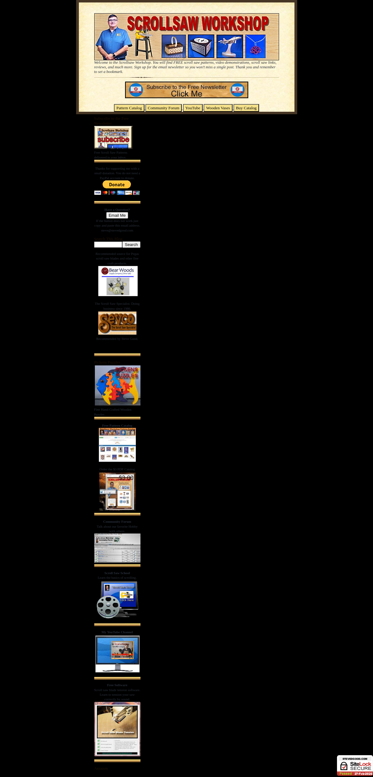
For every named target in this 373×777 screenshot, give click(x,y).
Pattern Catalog (129, 108)
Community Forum (164, 108)
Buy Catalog (246, 108)
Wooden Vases (218, 108)
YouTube (193, 108)
